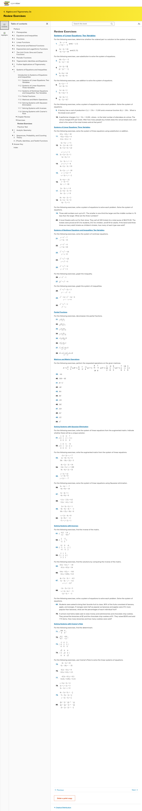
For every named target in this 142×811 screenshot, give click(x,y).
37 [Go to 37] (57, 348)
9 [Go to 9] (56, 110)
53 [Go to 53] (57, 458)
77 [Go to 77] (57, 678)
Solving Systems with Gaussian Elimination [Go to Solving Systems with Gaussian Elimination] (71, 427)
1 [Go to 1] (56, 44)
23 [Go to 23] (57, 252)
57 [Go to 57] (57, 494)
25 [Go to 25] (57, 267)
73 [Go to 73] (57, 644)
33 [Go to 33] (57, 329)
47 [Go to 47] (57, 409)
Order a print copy (64, 798)
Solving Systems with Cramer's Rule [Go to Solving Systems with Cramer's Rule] (68, 624)
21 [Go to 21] (57, 238)
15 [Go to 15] (57, 173)
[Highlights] (4, 34)
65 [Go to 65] (57, 566)
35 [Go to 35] (57, 338)
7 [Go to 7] (56, 91)
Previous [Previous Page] (59, 790)
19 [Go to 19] (57, 213)
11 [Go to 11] (57, 136)
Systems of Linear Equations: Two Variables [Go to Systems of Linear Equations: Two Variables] (75, 35)
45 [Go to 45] (57, 400)
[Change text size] (139, 24)
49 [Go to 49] (57, 417)
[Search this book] (90, 24)
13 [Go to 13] (57, 154)
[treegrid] (29, 88)
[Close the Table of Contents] (4, 25)
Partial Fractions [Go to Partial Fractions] (60, 312)
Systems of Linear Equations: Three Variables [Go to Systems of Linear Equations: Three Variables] (72, 127)
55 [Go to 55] (57, 476)
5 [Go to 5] (56, 74)
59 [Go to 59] (57, 509)
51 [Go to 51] (57, 438)
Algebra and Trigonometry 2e (17, 11)
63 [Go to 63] (57, 547)
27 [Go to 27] (57, 281)
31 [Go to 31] (57, 319)
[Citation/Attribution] (96, 807)
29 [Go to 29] (57, 298)
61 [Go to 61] (57, 533)
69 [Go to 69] (57, 604)
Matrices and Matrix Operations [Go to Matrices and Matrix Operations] (66, 359)
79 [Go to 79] (57, 695)
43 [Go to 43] (57, 391)
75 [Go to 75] (57, 664)
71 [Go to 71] (57, 631)
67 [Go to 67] (57, 580)
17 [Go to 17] (57, 191)
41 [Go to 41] (57, 383)
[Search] (111, 23)
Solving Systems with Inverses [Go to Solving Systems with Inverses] (66, 526)
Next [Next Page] (135, 790)
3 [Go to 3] (56, 61)
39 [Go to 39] (57, 374)
